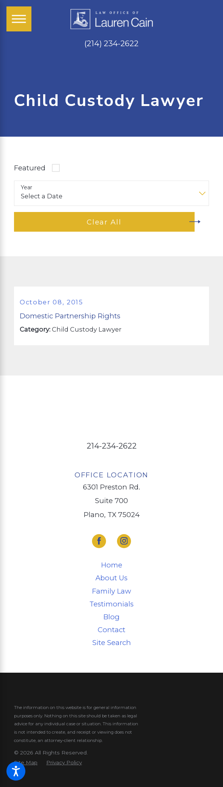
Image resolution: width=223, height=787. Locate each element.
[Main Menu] (18, 18)
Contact (111, 629)
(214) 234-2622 (111, 44)
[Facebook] (99, 541)
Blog (111, 616)
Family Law (111, 591)
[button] (15, 771)
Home (111, 565)
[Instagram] (124, 541)
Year (26, 187)
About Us (111, 577)
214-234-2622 (112, 445)
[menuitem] (111, 565)
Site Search (111, 642)
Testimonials (111, 604)
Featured (29, 168)
